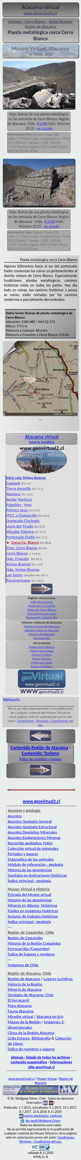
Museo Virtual (47, 1079)
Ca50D (43, 123)
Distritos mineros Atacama (42, 630)
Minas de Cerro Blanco (41, 610)
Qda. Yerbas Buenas (23, 569)
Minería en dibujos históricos (32, 905)
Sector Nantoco (19, 499)
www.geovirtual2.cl (41, 801)
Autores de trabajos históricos (33, 916)
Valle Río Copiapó (41, 602)
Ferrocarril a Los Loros (41, 614)
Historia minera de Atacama (42, 626)
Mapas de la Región (24, 1021)
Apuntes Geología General (30, 821)
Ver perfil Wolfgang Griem (40, 1121)
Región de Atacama (24, 978)
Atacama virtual (42, 436)
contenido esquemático (29, 1062)
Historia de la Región (25, 984)
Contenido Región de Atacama (39, 747)
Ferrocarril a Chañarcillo (41, 617)
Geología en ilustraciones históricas (37, 875)
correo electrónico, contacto (43, 1116)
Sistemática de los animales (31, 859)
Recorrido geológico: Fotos (30, 843)
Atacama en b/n (50, 1016)
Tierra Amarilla (18, 488)
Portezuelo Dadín (20, 537)
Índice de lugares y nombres (31, 954)
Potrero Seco (17, 509)
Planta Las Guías (41, 662)
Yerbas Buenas (18, 564)
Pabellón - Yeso (19, 504)
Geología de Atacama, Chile (31, 994)
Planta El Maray (42, 655)
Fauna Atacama (20, 1011)
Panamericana (18, 580)
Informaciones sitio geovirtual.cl (50, 1064)
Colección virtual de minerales (33, 848)
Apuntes (15, 815)
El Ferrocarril (18, 1000)
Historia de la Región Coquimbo (34, 943)
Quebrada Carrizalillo (41, 606)
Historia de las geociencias (30, 869)
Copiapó (13, 483)
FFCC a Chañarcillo (21, 515)
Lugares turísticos (58, 978)
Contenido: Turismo (40, 753)
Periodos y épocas (23, 853)
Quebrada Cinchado (23, 520)
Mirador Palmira (19, 531)
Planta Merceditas (42, 651)
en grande (44, 128)
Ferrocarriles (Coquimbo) (29, 948)
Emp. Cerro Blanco (21, 547)
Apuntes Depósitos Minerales (32, 832)
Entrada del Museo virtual (29, 894)
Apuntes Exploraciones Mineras (34, 837)
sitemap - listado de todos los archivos (40, 1057)
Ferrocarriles (41, 638)
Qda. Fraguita (17, 558)
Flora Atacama (20, 1005)
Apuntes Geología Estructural (32, 826)
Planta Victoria (41, 659)
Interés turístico (41, 442)
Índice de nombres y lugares (40, 759)
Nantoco (13, 493)
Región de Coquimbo (25, 937)
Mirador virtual (20, 1016)
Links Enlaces (19, 1038)
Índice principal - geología (29, 880)
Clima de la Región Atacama (31, 1032)
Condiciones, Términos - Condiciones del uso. (47, 1139)
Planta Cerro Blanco (41, 647)
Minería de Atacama (25, 989)
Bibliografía (41, 1038)
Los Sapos (14, 574)
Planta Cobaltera (41, 666)
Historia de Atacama (42, 634)
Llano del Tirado (19, 526)
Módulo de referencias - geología (35, 864)
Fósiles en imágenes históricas (33, 910)
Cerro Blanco (17, 553)
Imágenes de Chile (23, 964)
